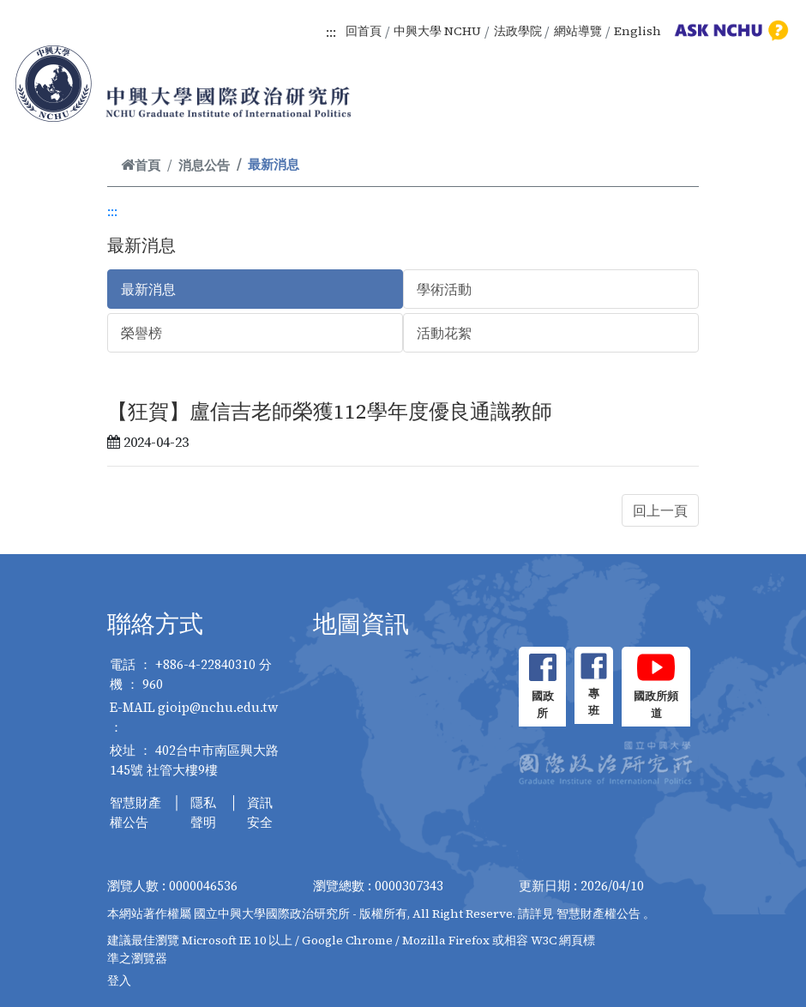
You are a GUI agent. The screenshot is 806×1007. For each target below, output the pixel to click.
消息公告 (204, 165)
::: (331, 31)
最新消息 (148, 289)
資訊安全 (260, 812)
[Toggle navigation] (770, 103)
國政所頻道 (656, 705)
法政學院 (518, 30)
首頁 (140, 165)
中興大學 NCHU (437, 30)
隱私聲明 (203, 812)
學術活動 (444, 289)
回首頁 (364, 30)
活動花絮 (444, 332)
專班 (593, 702)
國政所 (543, 705)
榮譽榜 (141, 332)
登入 (119, 980)
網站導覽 (578, 30)
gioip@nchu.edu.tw (218, 707)
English (637, 30)
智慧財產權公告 (135, 812)
